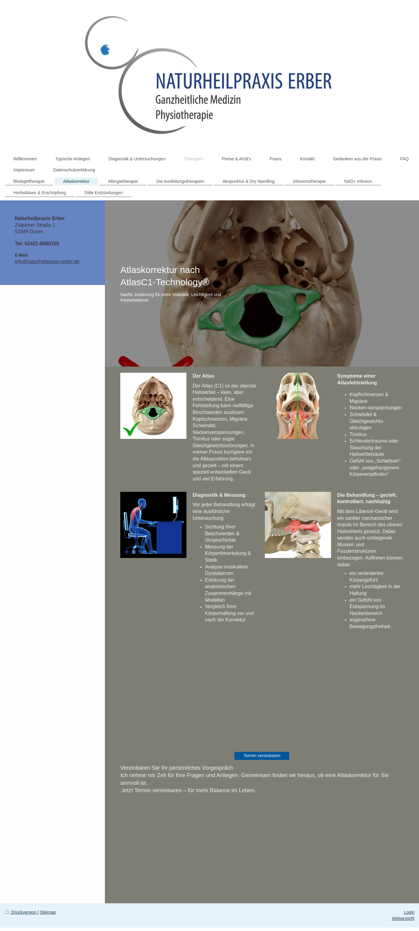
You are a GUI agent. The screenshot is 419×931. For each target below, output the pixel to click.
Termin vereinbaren (261, 755)
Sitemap (48, 912)
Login (409, 912)
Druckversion (21, 912)
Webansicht (403, 918)
